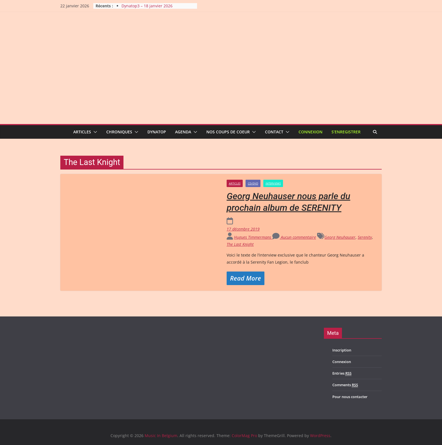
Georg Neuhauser (339, 237)
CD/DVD (253, 183)
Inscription (341, 350)
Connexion (310, 131)
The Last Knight (240, 244)
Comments (345, 385)
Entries (342, 373)
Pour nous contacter (350, 396)
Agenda (183, 131)
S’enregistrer (346, 131)
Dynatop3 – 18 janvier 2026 (147, 5)
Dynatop (156, 131)
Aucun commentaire (294, 237)
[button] (94, 132)
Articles (82, 131)
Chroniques (119, 131)
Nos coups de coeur (228, 131)
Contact (274, 131)
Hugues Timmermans (253, 237)
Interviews (273, 183)
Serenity (365, 237)
